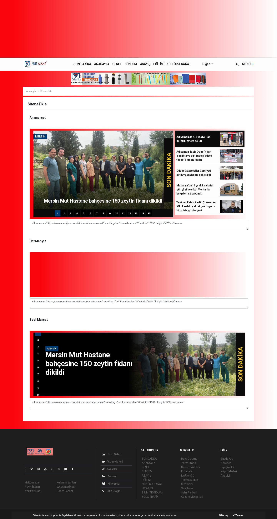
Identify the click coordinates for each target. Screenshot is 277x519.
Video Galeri (112, 461)
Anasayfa (31, 91)
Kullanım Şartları (66, 482)
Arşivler (109, 476)
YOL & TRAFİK (150, 496)
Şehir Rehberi (189, 492)
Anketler (226, 462)
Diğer (206, 64)
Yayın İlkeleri (32, 486)
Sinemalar (187, 484)
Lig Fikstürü (187, 475)
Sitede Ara (227, 458)
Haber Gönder (65, 491)
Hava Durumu (189, 458)
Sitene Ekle (46, 91)
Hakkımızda (32, 482)
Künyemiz (111, 483)
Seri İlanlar (187, 488)
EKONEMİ (147, 488)
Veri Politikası (33, 491)
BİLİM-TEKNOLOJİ (152, 492)
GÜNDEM (130, 64)
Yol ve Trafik (188, 462)
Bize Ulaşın (111, 491)
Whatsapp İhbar (66, 486)
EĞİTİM (158, 64)
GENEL (116, 64)
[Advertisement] (138, 29)
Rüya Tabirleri (229, 471)
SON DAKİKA (82, 64)
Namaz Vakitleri (190, 467)
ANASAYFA (101, 64)
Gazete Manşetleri (192, 496)
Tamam (238, 515)
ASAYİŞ (145, 64)
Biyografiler (227, 467)
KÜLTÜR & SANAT (179, 64)
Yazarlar (109, 469)
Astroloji (225, 475)
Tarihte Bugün (189, 479)
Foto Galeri (111, 454)
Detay (223, 515)
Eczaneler (187, 471)
